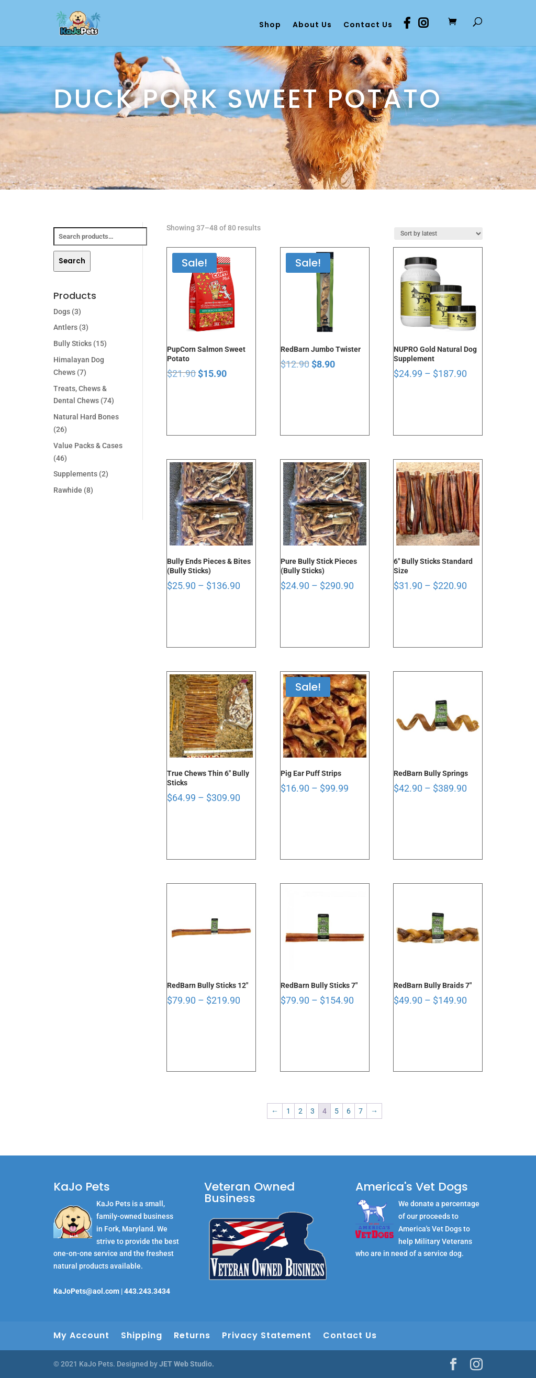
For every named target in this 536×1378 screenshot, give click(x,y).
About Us (312, 25)
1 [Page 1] (288, 1111)
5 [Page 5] (336, 1111)
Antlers (65, 327)
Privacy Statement (266, 1335)
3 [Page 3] (312, 1111)
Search (72, 261)
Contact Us (368, 25)
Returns (192, 1335)
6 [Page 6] (349, 1111)
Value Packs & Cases (87, 445)
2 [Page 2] (300, 1111)
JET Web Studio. (186, 1364)
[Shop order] (438, 233)
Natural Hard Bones (86, 417)
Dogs (61, 311)
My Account (81, 1335)
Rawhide (67, 490)
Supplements (75, 474)
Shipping (141, 1335)
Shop (270, 25)
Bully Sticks (72, 343)
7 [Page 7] (361, 1111)
